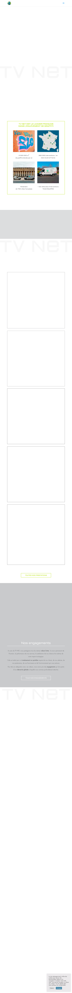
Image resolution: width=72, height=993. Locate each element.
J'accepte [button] (59, 988)
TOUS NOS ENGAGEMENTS (36, 679)
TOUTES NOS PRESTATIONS (36, 575)
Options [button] (52, 988)
